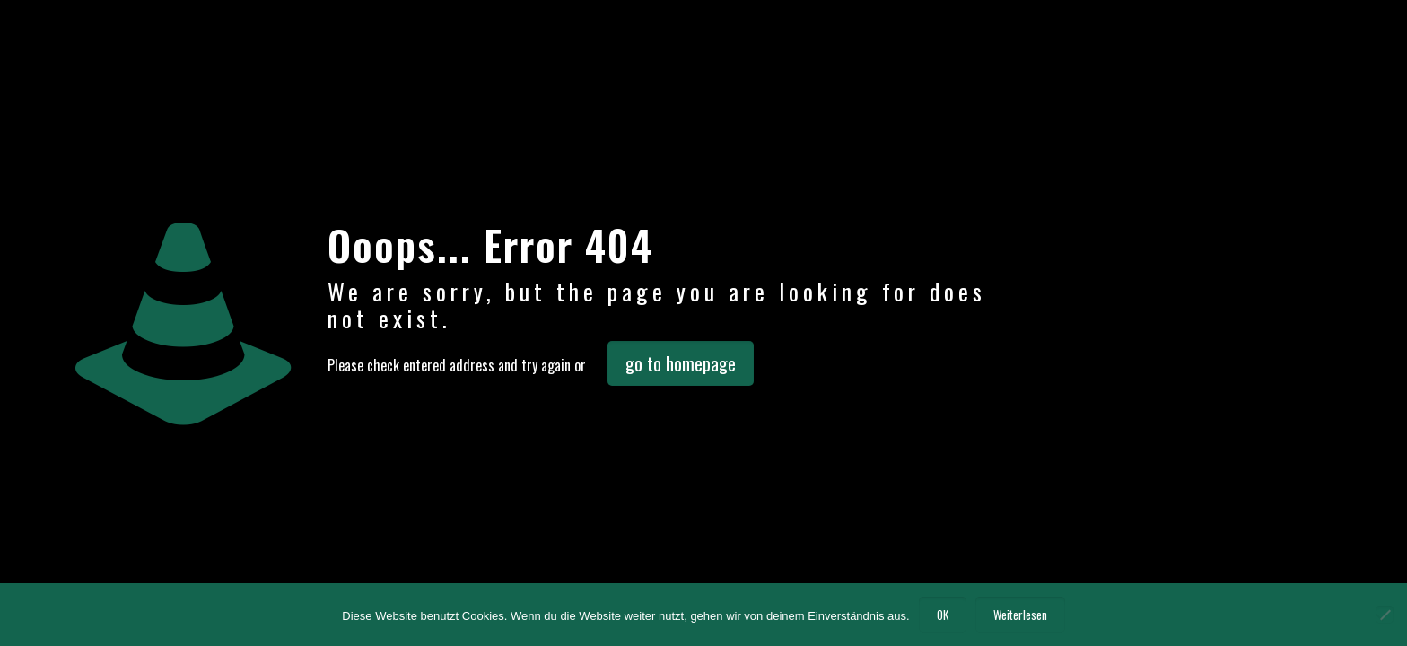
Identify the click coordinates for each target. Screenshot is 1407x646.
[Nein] (1385, 615)
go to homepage (680, 363)
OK (942, 615)
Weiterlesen (1020, 615)
